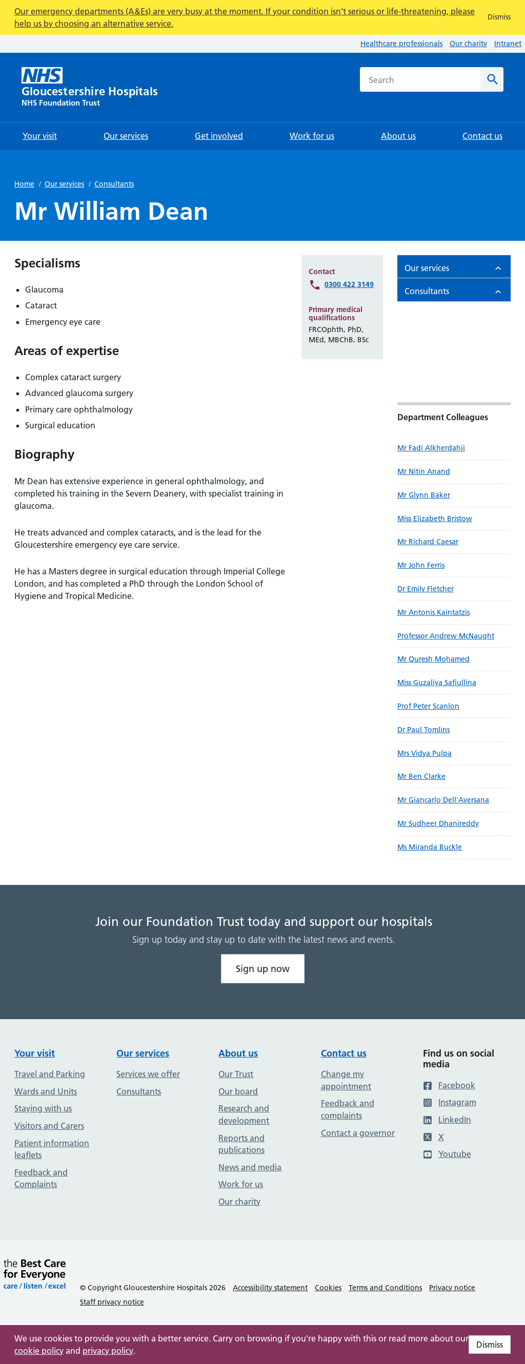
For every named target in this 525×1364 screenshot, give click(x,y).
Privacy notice (452, 1287)
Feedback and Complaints (41, 1178)
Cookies (328, 1287)
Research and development (243, 1114)
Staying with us (43, 1108)
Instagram (449, 1102)
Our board (238, 1091)
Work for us (240, 1184)
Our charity (468, 43)
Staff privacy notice (112, 1302)
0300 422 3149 (349, 284)
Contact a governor (358, 1133)
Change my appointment (346, 1080)
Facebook (449, 1085)
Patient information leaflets (51, 1149)
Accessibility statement (270, 1287)
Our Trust (235, 1074)
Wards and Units (45, 1091)
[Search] (491, 79)
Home (24, 184)
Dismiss (489, 1344)
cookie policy (39, 1351)
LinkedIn (447, 1119)
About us (238, 1053)
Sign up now (263, 969)
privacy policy (108, 1351)
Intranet (507, 43)
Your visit (34, 1053)
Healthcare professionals (401, 43)
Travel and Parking (49, 1074)
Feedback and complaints (347, 1109)
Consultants (114, 184)
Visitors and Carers (49, 1126)
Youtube (447, 1154)
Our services (64, 184)
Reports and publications (241, 1144)
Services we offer (148, 1074)
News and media (249, 1167)
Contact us (344, 1053)
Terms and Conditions (385, 1287)
